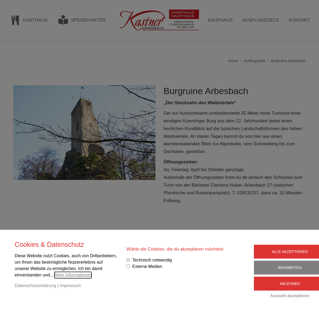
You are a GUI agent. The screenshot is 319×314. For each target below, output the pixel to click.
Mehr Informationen (72, 275)
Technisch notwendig (152, 260)
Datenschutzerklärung (35, 285)
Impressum (70, 285)
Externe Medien (147, 266)
